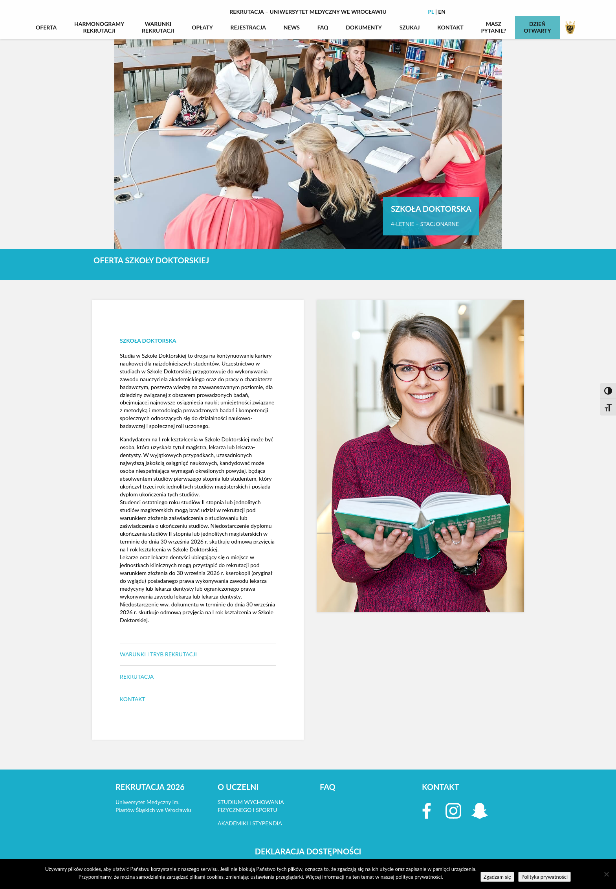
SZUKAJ (410, 27)
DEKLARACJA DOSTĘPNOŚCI (308, 851)
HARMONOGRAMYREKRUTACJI (99, 27)
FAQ (322, 27)
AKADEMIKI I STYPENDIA (250, 823)
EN (442, 11)
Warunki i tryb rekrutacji (158, 654)
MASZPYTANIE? (493, 27)
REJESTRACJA (248, 27)
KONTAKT (450, 27)
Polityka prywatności (544, 877)
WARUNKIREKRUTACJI (158, 27)
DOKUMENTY (364, 27)
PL (431, 11)
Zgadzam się (497, 877)
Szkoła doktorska (148, 340)
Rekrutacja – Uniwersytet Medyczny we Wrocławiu (308, 11)
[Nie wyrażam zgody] (606, 874)
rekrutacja (137, 676)
